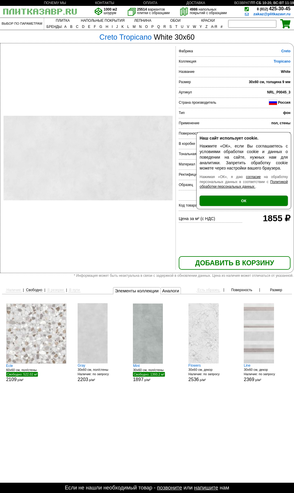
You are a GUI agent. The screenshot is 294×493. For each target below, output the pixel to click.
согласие (253, 177)
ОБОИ (175, 21)
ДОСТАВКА (195, 3)
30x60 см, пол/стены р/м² (100, 372)
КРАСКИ (208, 21)
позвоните (169, 488)
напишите (206, 488)
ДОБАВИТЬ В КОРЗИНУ (234, 263)
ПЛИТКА (63, 21)
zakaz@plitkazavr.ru (271, 14)
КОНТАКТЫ (104, 3)
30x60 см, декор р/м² (210, 372)
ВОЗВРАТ (242, 3)
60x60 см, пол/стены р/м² (36, 373)
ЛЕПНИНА (142, 21)
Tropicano (282, 61)
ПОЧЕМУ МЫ (55, 3)
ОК (243, 201)
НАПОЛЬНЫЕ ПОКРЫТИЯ (103, 21)
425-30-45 (273, 8)
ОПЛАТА (150, 3)
